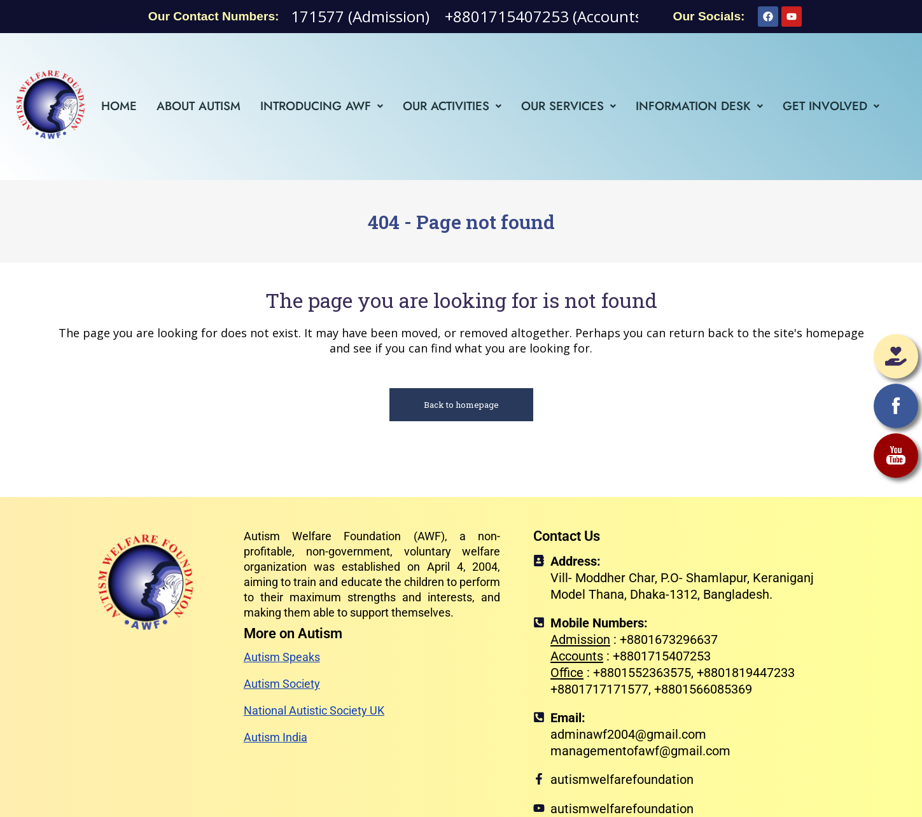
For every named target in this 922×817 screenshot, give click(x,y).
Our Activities (452, 106)
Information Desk (699, 106)
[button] (321, 106)
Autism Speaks (282, 657)
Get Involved (831, 106)
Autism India (275, 737)
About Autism (199, 106)
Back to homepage (461, 404)
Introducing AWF (321, 106)
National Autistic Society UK (314, 710)
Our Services (568, 106)
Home (119, 106)
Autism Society (282, 683)
